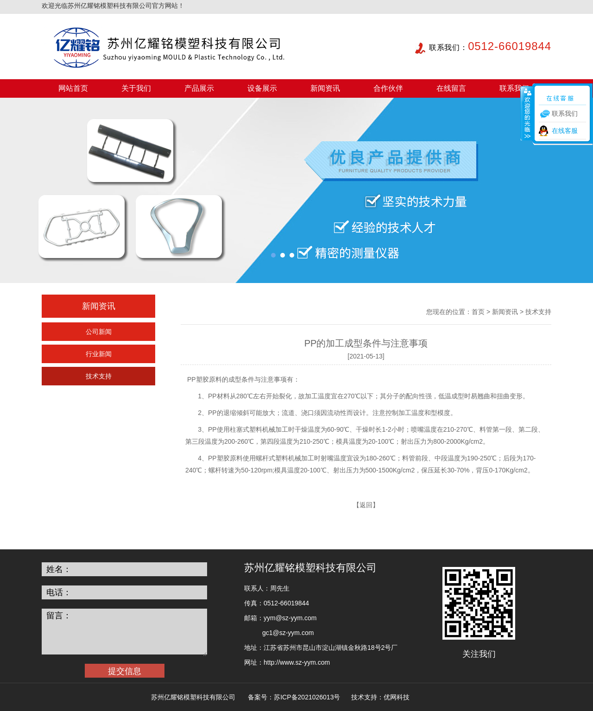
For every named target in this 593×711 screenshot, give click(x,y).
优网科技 (397, 697)
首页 (478, 311)
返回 (366, 505)
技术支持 (99, 376)
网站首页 (73, 88)
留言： (58, 615)
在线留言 (451, 88)
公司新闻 (99, 331)
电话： (58, 592)
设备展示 (262, 88)
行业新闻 (99, 354)
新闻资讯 (325, 88)
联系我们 (514, 88)
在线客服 (565, 130)
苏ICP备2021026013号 (307, 697)
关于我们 (136, 88)
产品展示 (199, 88)
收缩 (526, 113)
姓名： (58, 569)
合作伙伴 (388, 88)
